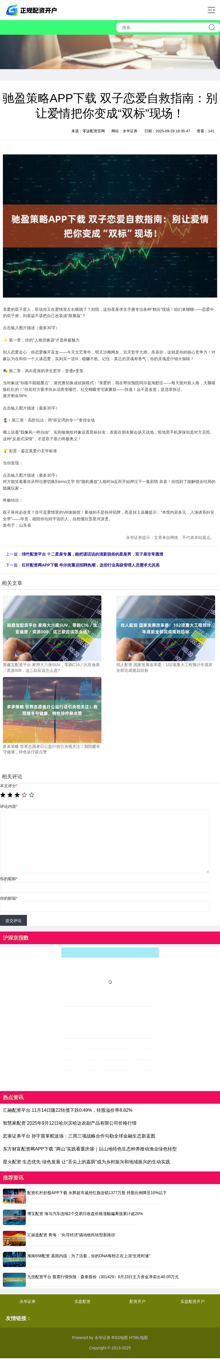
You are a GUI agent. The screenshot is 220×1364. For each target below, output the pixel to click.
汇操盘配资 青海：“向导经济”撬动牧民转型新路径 (71, 1235)
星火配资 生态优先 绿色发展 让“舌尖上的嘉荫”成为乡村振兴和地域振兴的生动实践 (86, 1161)
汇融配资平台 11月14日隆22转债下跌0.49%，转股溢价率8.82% (68, 1110)
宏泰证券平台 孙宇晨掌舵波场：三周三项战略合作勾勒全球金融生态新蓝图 (79, 1136)
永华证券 (27, 1301)
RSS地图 (119, 1337)
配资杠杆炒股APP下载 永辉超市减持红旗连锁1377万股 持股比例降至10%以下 (97, 1192)
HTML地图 (138, 1337)
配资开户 (137, 1301)
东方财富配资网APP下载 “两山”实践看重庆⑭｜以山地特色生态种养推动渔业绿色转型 (90, 1148)
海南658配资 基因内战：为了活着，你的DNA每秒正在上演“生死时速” (88, 1256)
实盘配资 (82, 1301)
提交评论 (13, 920)
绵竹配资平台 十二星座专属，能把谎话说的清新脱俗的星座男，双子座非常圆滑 (92, 554)
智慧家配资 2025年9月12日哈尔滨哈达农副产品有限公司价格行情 (70, 1123)
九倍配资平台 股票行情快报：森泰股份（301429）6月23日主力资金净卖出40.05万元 (103, 1276)
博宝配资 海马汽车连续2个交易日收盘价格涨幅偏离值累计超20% (85, 1213)
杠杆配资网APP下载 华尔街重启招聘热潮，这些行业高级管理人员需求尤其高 (91, 565)
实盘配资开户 (192, 1301)
